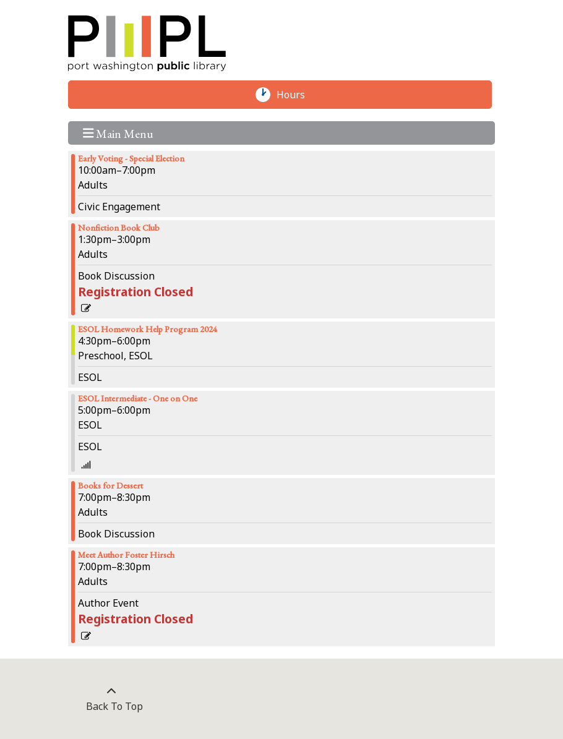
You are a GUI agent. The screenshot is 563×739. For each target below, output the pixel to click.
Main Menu (118, 132)
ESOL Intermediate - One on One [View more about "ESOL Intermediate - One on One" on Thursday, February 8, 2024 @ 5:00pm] (137, 398)
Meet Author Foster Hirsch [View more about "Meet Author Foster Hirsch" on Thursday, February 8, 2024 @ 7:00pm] (126, 554)
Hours (297, 94)
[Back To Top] (111, 698)
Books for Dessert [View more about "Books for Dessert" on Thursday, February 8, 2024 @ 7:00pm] (110, 485)
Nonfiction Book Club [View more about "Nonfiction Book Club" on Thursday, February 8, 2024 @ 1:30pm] (119, 227)
